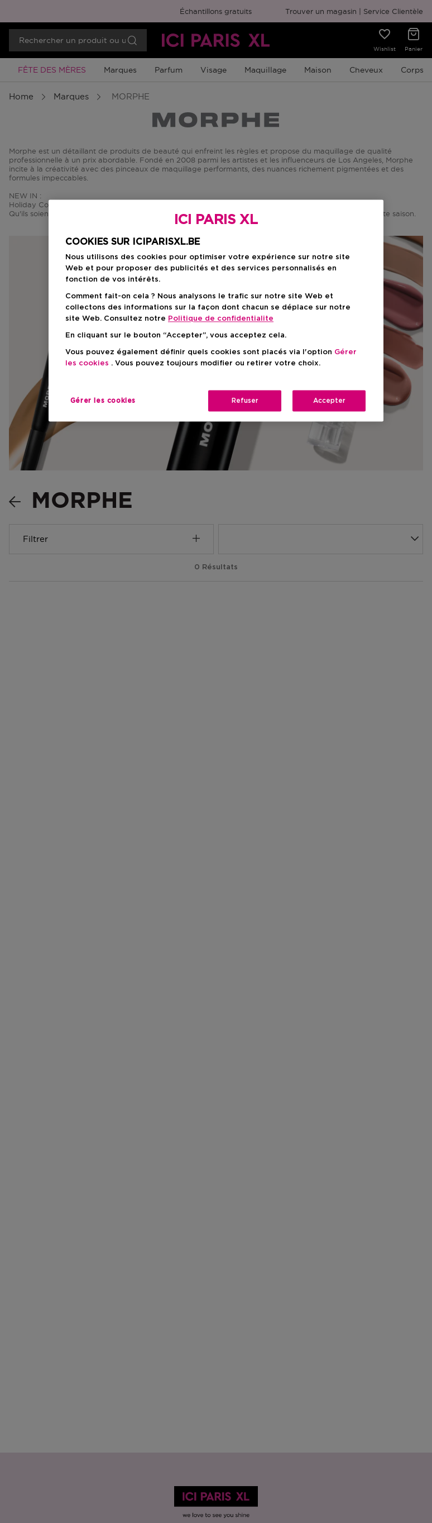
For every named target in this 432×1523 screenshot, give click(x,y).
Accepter (329, 400)
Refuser (245, 400)
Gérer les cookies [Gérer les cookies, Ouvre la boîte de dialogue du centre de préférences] (103, 400)
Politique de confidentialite (220, 318)
